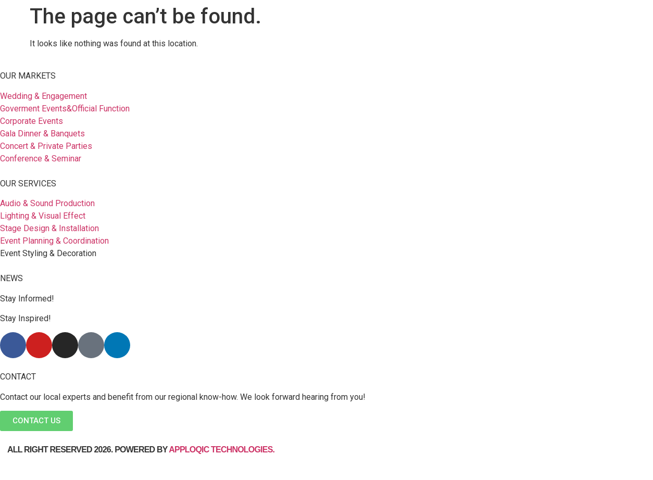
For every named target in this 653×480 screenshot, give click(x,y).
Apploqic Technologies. (223, 449)
